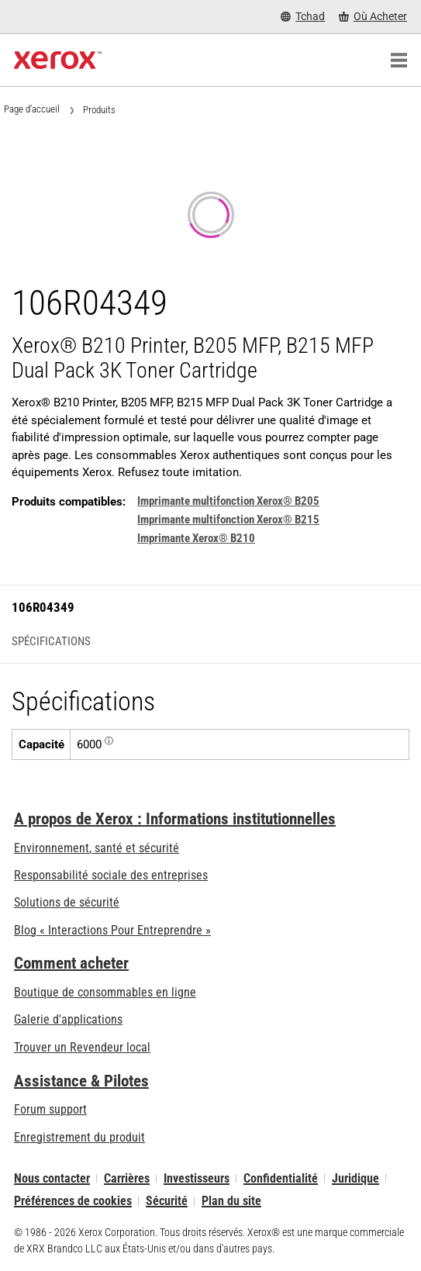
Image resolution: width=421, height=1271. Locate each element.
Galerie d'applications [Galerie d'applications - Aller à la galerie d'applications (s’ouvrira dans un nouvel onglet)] (68, 1019)
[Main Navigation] (398, 60)
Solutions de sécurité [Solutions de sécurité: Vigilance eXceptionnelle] (66, 902)
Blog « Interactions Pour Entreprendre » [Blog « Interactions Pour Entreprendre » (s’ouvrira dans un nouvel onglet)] (112, 930)
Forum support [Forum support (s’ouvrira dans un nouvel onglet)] (50, 1109)
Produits (99, 110)
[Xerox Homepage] (58, 60)
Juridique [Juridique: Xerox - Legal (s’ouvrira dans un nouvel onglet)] (355, 1178)
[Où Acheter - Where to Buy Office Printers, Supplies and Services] (373, 17)
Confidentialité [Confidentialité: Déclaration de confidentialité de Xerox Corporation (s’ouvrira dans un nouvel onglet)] (280, 1178)
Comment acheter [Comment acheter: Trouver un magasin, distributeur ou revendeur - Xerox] (71, 963)
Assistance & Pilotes (81, 1081)
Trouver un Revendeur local (82, 1047)
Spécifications (51, 641)
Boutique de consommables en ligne (105, 992)
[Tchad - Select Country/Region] (303, 17)
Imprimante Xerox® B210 (196, 538)
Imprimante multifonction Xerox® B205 (228, 501)
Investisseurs (196, 1178)
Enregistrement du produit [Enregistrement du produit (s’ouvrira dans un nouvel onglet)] (79, 1137)
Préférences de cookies (73, 1201)
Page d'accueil (32, 109)
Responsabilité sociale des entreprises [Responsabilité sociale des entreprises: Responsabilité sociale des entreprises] (111, 875)
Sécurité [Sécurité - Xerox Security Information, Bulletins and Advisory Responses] (167, 1201)
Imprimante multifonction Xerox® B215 (228, 520)
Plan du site (231, 1201)
